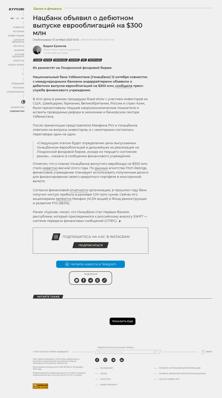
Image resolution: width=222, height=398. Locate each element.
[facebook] (97, 360)
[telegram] (113, 360)
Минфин (74, 60)
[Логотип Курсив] (15, 8)
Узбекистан (17, 106)
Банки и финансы (13, 39)
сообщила (123, 86)
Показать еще (122, 321)
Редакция (18, 78)
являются (63, 199)
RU (12, 17)
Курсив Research (14, 51)
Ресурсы (18, 43)
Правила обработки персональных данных (182, 374)
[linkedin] (121, 360)
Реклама (18, 82)
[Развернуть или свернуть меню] (22, 69)
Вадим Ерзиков (54, 46)
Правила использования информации (179, 368)
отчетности (79, 190)
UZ (17, 17)
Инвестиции (16, 34)
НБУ (84, 60)
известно (50, 168)
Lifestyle (18, 55)
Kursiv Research (108, 385)
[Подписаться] (158, 352)
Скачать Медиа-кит (169, 379)
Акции (37, 60)
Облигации (95, 60)
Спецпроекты (16, 87)
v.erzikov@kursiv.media (55, 53)
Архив (103, 374)
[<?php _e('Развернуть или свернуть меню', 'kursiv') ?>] (22, 97)
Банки (47, 60)
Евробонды (60, 60)
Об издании (106, 368)
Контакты (105, 379)
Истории (18, 30)
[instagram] (105, 360)
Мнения (19, 47)
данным (101, 168)
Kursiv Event (16, 59)
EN (22, 17)
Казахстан (17, 102)
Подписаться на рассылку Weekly (115, 348)
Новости (18, 26)
